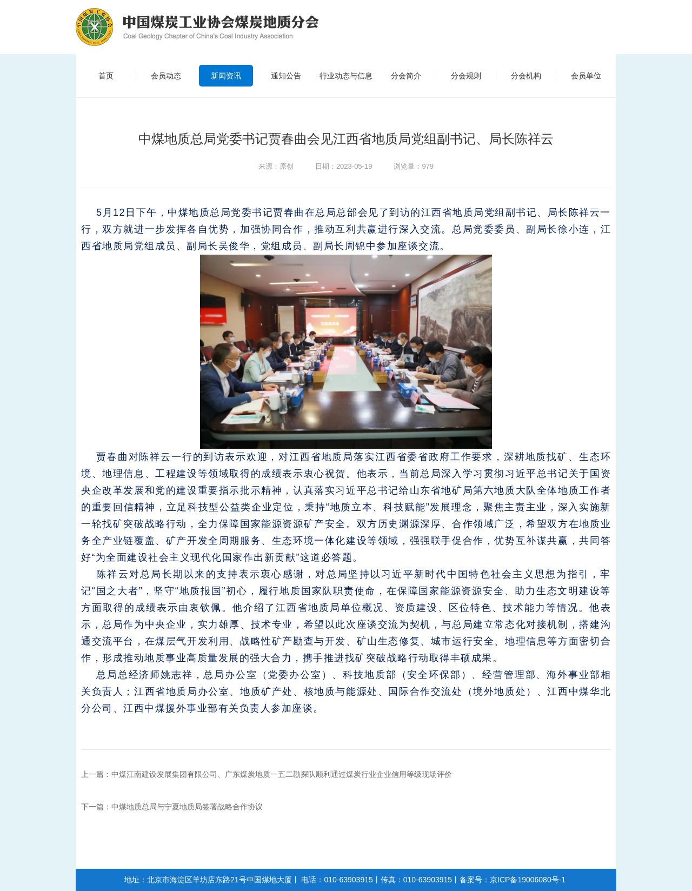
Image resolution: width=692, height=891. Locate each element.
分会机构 (526, 75)
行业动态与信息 (346, 75)
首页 (106, 75)
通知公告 (286, 75)
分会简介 (406, 75)
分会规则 (466, 75)
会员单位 (586, 75)
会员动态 (166, 75)
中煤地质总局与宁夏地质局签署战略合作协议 (187, 806)
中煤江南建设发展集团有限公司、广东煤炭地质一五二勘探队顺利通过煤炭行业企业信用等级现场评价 (281, 774)
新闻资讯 (226, 75)
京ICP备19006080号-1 (527, 879)
